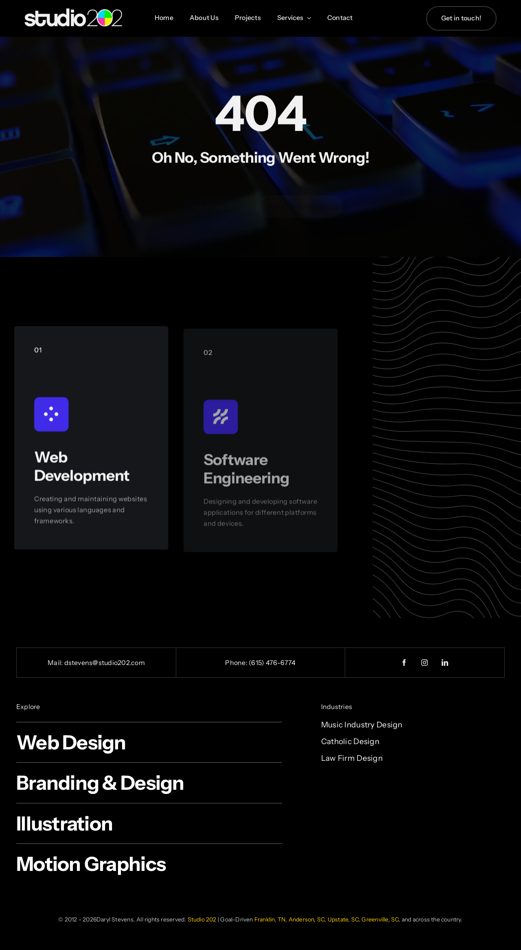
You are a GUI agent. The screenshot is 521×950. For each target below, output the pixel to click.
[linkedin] (445, 662)
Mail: (56, 662)
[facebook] (404, 662)
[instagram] (425, 662)
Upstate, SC (343, 919)
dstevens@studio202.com (104, 662)
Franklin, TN (270, 919)
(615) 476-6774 (272, 662)
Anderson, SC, (307, 919)
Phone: (237, 662)
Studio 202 (202, 919)
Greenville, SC (379, 919)
